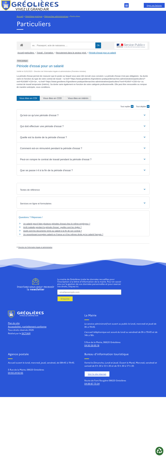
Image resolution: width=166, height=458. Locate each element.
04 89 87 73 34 (92, 383)
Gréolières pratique (33, 16)
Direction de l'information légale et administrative (35, 247)
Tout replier (126, 106)
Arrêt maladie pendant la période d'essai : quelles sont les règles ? (52, 227)
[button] (126, 5)
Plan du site (14, 323)
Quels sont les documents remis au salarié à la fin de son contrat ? (52, 231)
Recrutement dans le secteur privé (71, 52)
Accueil (20, 16)
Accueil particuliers (26, 52)
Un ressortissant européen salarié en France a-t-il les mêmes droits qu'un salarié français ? (63, 234)
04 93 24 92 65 (15, 372)
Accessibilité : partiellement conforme (27, 326)
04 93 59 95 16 (91, 345)
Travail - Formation (45, 52)
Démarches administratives (56, 16)
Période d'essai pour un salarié (102, 52)
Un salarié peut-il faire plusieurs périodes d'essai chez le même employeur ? (56, 224)
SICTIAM (26, 333)
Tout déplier (142, 106)
